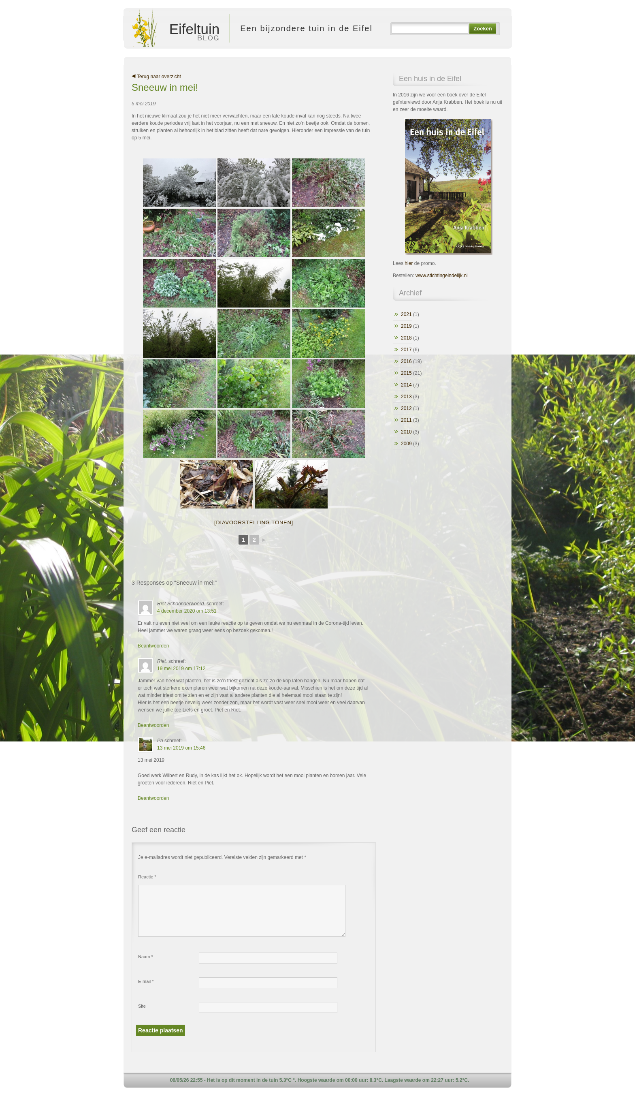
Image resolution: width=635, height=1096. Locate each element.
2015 (406, 373)
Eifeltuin (174, 28)
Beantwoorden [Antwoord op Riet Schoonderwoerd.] (153, 646)
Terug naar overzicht (156, 76)
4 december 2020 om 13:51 (187, 611)
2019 (406, 326)
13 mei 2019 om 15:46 (181, 748)
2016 (406, 361)
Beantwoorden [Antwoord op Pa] (153, 798)
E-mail (146, 981)
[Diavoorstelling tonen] (253, 522)
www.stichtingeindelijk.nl (442, 275)
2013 (406, 397)
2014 (406, 385)
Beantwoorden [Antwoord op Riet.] (153, 725)
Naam (145, 956)
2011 (406, 420)
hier (409, 263)
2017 (406, 350)
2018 (406, 338)
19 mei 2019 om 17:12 (181, 668)
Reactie (147, 876)
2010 (406, 432)
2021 (406, 314)
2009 (406, 444)
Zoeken (482, 29)
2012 (406, 408)
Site (142, 1006)
